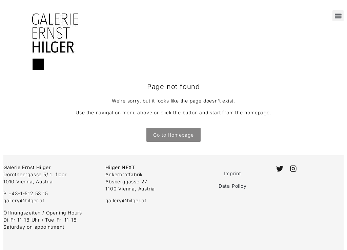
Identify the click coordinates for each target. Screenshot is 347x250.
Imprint (232, 173)
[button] (338, 15)
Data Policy (233, 186)
